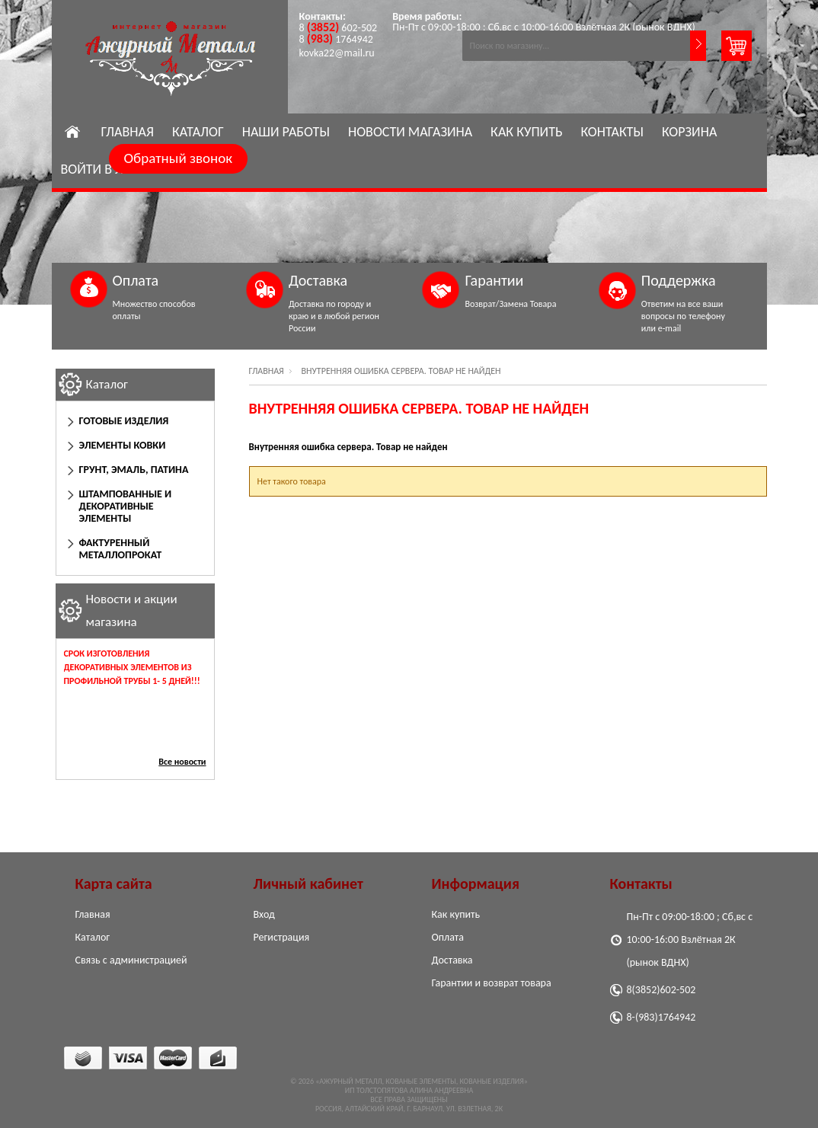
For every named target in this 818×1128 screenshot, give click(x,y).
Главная (127, 131)
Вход (264, 914)
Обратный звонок (178, 158)
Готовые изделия (124, 420)
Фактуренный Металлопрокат (120, 548)
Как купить (526, 131)
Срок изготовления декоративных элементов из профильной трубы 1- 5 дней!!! (132, 667)
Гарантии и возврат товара (491, 982)
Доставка (452, 960)
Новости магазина (410, 131)
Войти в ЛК (96, 169)
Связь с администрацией (131, 960)
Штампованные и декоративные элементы (125, 506)
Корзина (689, 131)
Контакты (612, 131)
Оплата (448, 937)
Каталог (198, 131)
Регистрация (282, 937)
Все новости (182, 761)
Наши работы (286, 131)
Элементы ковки (122, 445)
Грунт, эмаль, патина (134, 469)
